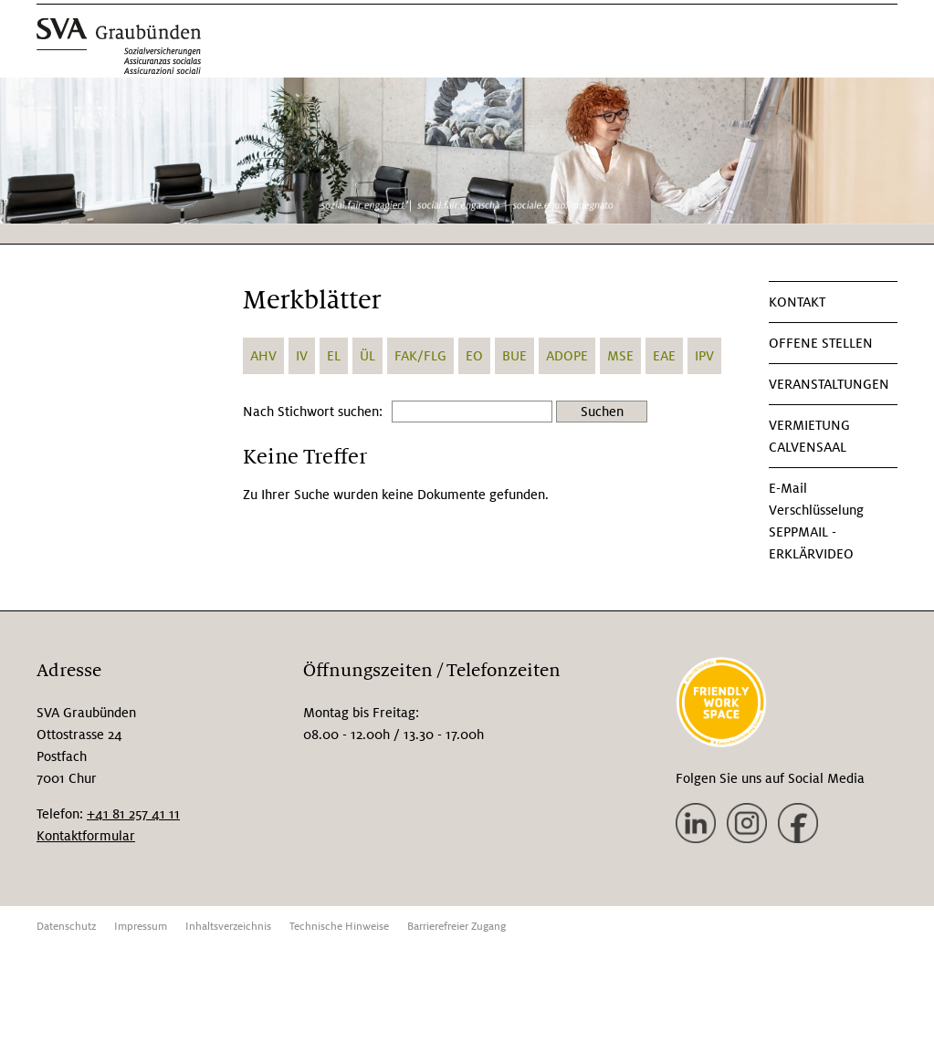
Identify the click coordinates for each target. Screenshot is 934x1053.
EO (474, 356)
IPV (704, 356)
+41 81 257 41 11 (133, 814)
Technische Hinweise (339, 927)
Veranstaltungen (829, 384)
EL (334, 356)
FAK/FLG (420, 356)
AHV (263, 356)
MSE (620, 356)
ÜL (367, 356)
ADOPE (567, 356)
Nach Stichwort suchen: (313, 411)
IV (302, 356)
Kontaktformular (86, 836)
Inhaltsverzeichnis (228, 927)
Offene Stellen (821, 343)
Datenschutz (66, 927)
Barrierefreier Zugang (456, 927)
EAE (664, 356)
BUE (514, 356)
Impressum (140, 927)
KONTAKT (797, 302)
